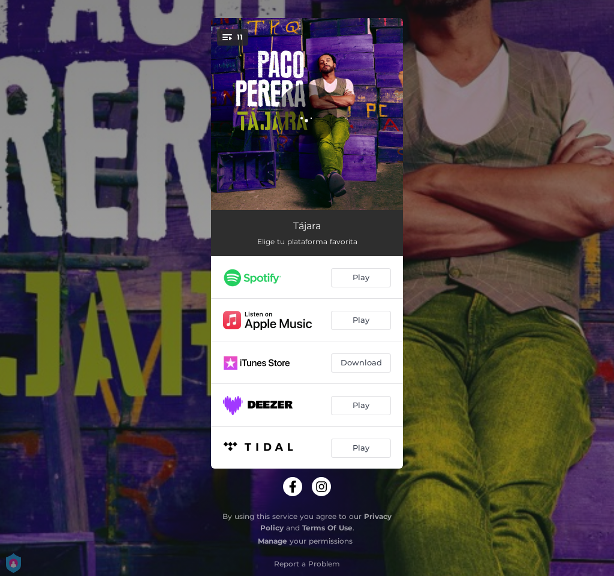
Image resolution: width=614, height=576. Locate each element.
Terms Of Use (327, 527)
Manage (272, 540)
